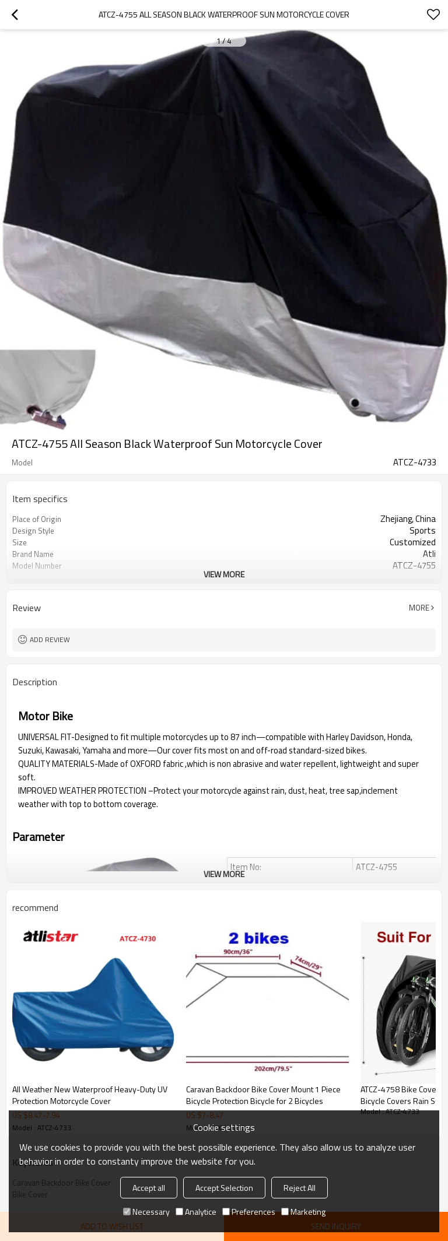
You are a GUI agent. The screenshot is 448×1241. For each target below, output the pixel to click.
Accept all (148, 1188)
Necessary (146, 1211)
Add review (50, 639)
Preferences (248, 1211)
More (419, 608)
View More (224, 574)
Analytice (196, 1211)
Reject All (300, 1188)
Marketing (303, 1211)
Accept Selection (224, 1188)
